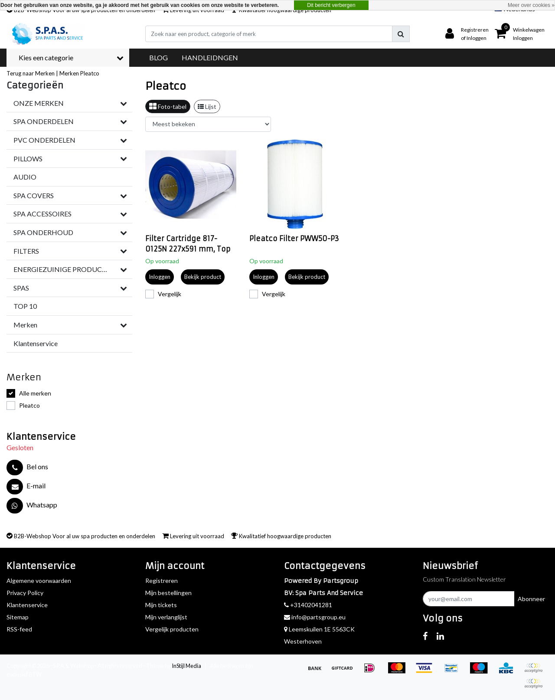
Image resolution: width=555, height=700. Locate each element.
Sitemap (18, 617)
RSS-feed (19, 629)
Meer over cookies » (531, 5)
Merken (69, 73)
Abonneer (531, 598)
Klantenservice (27, 604)
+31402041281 (308, 604)
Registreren (161, 580)
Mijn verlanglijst (166, 617)
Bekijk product (202, 276)
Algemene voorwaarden (39, 580)
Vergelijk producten (172, 629)
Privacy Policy (25, 592)
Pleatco (89, 73)
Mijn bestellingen (168, 592)
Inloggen (159, 276)
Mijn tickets (161, 604)
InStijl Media (186, 665)
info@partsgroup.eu (315, 617)
